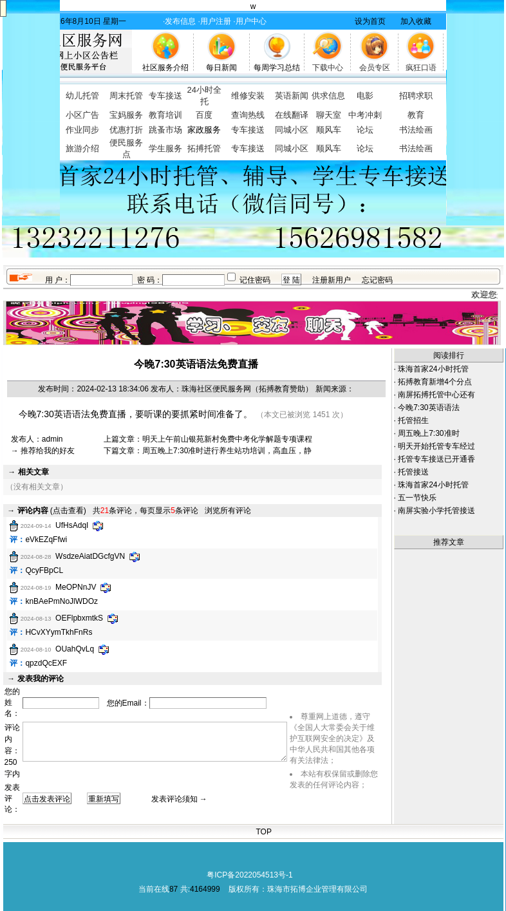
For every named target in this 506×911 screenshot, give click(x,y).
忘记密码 (377, 280)
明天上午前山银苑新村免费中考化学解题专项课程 (227, 439)
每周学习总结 (277, 67)
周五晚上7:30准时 (428, 433)
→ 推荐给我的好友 (43, 450)
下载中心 (327, 67)
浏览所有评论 (228, 510)
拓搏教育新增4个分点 (435, 381)
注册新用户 (331, 280)
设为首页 (370, 21)
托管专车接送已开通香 (436, 459)
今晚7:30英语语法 (428, 407)
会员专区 (374, 67)
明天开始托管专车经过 (436, 446)
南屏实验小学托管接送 (436, 510)
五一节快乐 (417, 497)
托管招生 (413, 420)
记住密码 (254, 280)
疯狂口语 (421, 67)
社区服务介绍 (165, 67)
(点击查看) (51, 510)
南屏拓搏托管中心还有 (436, 394)
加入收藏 (415, 21)
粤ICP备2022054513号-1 (249, 874)
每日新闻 (221, 67)
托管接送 (413, 471)
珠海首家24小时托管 (433, 368)
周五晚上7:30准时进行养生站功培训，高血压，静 (227, 450)
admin (52, 439)
